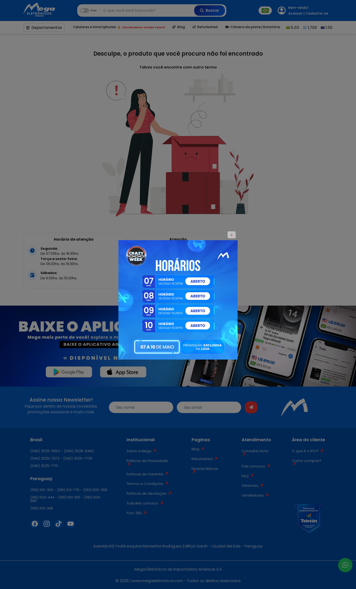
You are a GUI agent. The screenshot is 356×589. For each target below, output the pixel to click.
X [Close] (231, 235)
